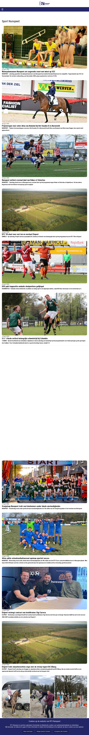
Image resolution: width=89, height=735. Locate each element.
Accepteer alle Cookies (60, 731)
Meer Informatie (27, 731)
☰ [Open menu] (2, 9)
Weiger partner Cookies (43, 731)
